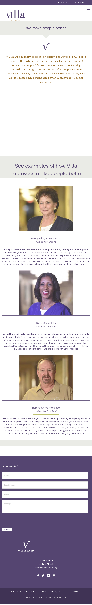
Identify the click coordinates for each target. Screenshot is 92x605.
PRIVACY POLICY (50, 597)
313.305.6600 (80, 2)
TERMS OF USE (61, 597)
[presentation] (22, 522)
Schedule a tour (61, 2)
